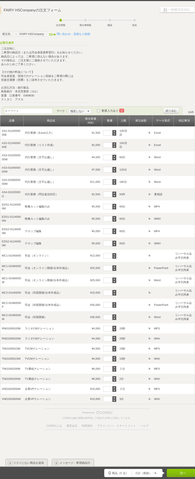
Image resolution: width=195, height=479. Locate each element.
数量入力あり (113, 110)
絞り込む (171, 110)
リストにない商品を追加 (28, 462)
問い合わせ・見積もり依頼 (73, 34)
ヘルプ (144, 425)
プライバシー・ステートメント (116, 425)
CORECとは (54, 425)
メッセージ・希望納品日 (75, 462)
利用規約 (87, 425)
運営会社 (71, 425)
